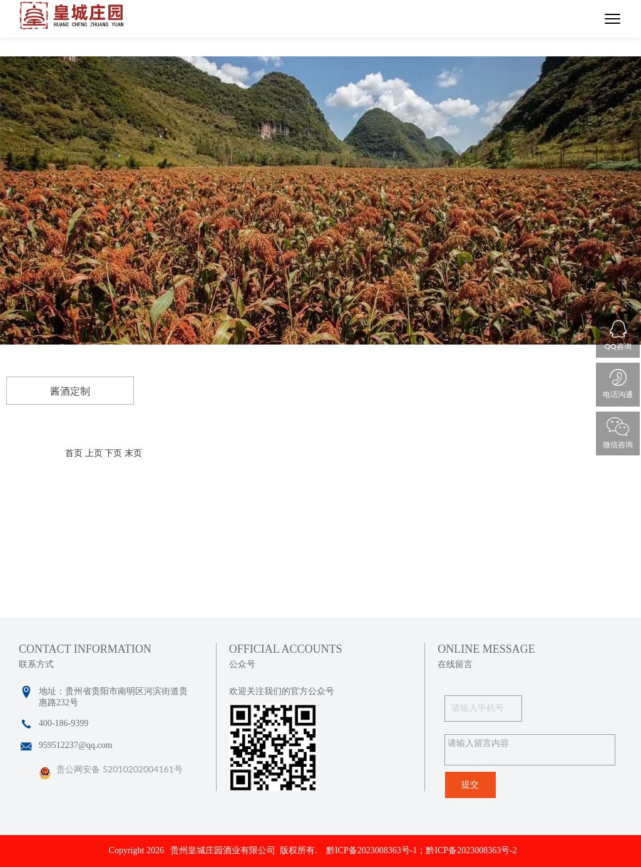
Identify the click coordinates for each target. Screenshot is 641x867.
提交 (470, 784)
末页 (133, 453)
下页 (113, 453)
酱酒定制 (70, 391)
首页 (74, 453)
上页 (94, 453)
